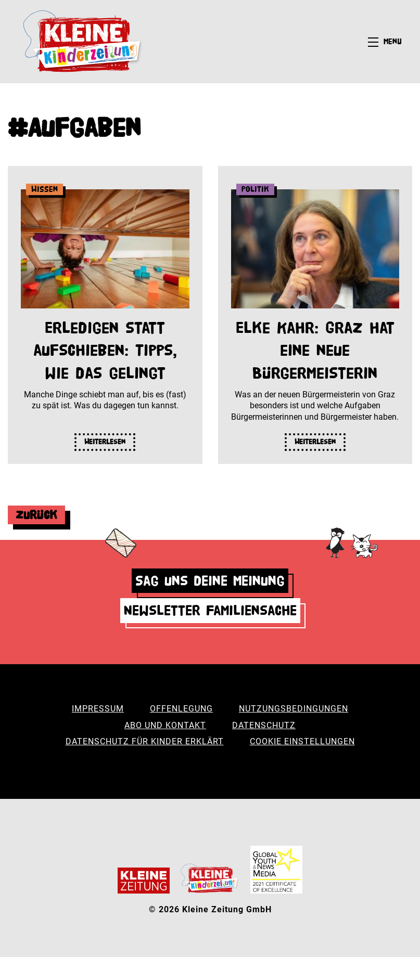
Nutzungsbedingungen (293, 709)
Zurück (36, 514)
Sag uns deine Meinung (210, 580)
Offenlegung (181, 709)
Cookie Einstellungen (302, 741)
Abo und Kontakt (165, 725)
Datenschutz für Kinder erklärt (145, 741)
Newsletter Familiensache (210, 610)
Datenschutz (264, 725)
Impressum (98, 709)
